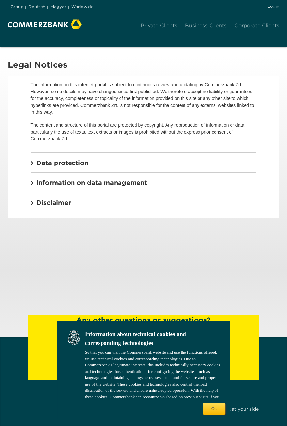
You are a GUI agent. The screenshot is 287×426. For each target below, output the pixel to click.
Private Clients (159, 25)
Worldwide (82, 6)
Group (17, 6)
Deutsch (36, 6)
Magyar (58, 6)
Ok (214, 408)
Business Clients (206, 25)
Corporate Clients (256, 25)
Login (273, 6)
